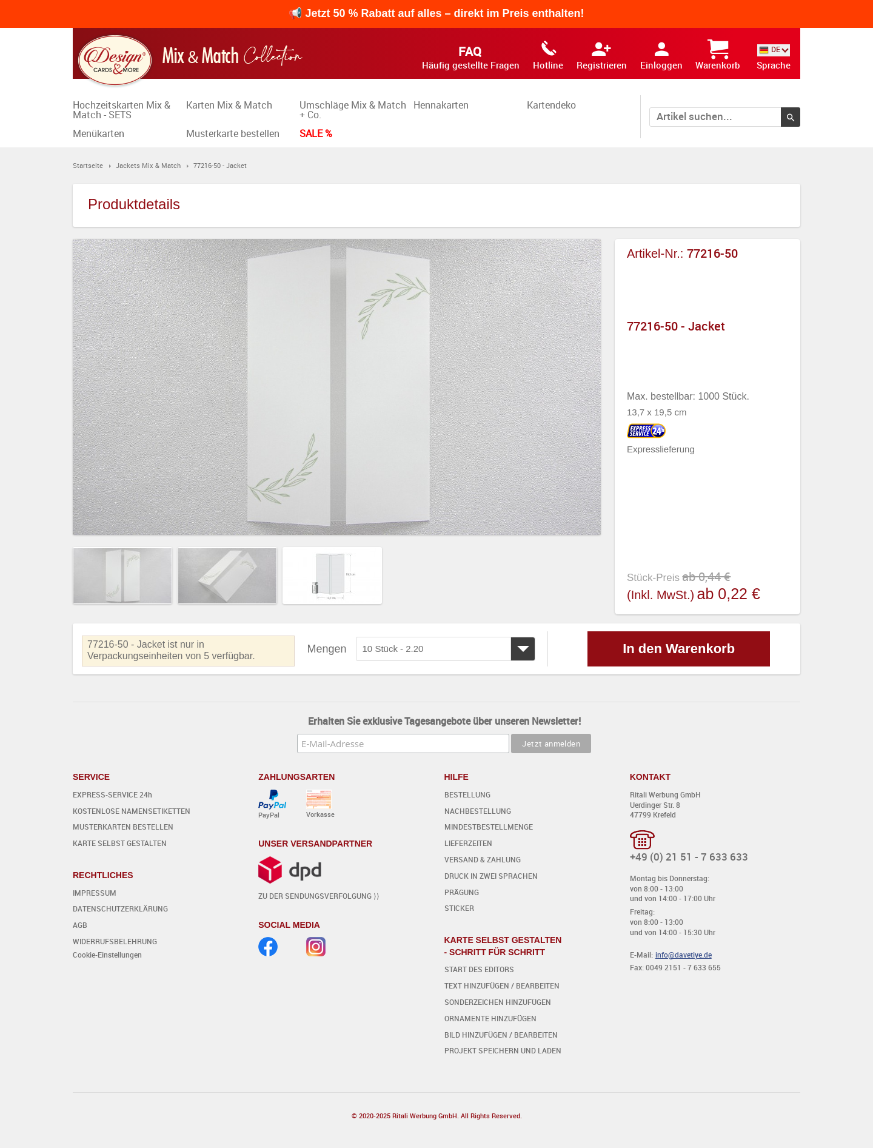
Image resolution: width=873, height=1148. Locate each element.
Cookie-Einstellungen (107, 954)
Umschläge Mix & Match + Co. (352, 109)
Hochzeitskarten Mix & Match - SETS (121, 109)
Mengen (326, 649)
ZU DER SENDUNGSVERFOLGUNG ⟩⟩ (319, 896)
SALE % (315, 133)
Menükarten (98, 133)
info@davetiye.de (683, 954)
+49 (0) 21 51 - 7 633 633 (689, 857)
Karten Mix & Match (229, 105)
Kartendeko (551, 105)
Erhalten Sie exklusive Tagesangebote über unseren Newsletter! (444, 721)
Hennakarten (441, 105)
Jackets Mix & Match (148, 165)
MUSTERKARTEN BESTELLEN (123, 826)
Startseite (88, 165)
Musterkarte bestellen (232, 133)
